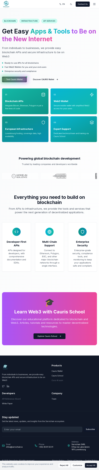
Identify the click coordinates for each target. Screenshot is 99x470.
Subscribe (90, 429)
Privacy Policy (58, 460)
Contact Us (83, 4)
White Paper (7, 403)
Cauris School (57, 376)
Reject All (64, 465)
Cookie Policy (91, 460)
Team (54, 399)
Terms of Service (74, 460)
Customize (77, 465)
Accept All (90, 465)
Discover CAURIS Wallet (45, 79)
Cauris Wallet (57, 371)
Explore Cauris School (49, 336)
